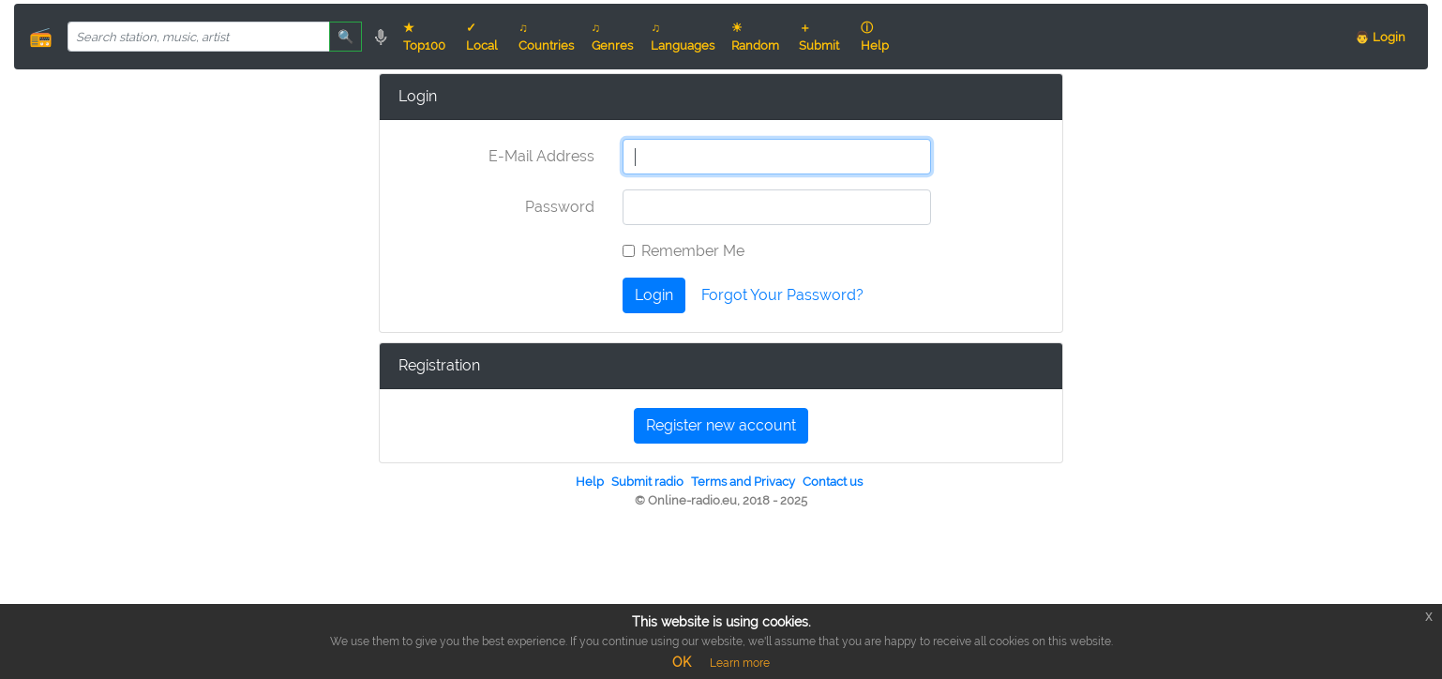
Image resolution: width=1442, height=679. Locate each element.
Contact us (833, 482)
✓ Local (482, 37)
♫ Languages (682, 37)
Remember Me (692, 251)
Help (590, 482)
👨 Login (1380, 37)
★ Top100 (424, 37)
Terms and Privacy (743, 482)
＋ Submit (819, 37)
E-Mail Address (541, 156)
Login (654, 295)
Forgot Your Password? (782, 295)
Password (559, 207)
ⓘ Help (875, 37)
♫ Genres (612, 37)
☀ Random (755, 37)
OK (681, 662)
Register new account (721, 425)
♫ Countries (546, 37)
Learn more (740, 663)
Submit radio (647, 482)
